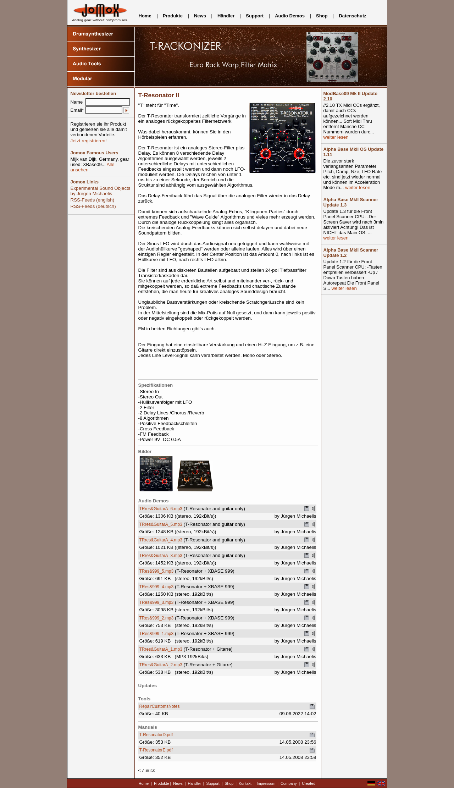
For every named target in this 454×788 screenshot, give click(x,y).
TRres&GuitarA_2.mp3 (160, 664)
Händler (225, 15)
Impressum (266, 783)
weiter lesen (336, 137)
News (200, 15)
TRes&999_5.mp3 (156, 571)
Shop (322, 15)
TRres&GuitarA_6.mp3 (160, 508)
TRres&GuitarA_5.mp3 (160, 524)
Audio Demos (290, 15)
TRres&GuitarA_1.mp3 (160, 649)
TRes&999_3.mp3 (156, 602)
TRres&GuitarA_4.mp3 (160, 540)
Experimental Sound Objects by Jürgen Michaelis (101, 191)
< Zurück (146, 770)
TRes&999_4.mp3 (156, 586)
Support (255, 15)
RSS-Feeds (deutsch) (93, 206)
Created (308, 783)
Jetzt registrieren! (89, 140)
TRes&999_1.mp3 (156, 633)
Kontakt (245, 783)
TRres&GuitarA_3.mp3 (160, 555)
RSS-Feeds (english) (93, 200)
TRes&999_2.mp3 (156, 618)
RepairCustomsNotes (159, 706)
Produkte (173, 15)
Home (145, 15)
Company (289, 783)
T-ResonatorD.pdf (156, 734)
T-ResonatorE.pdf (156, 750)
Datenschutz (352, 15)
